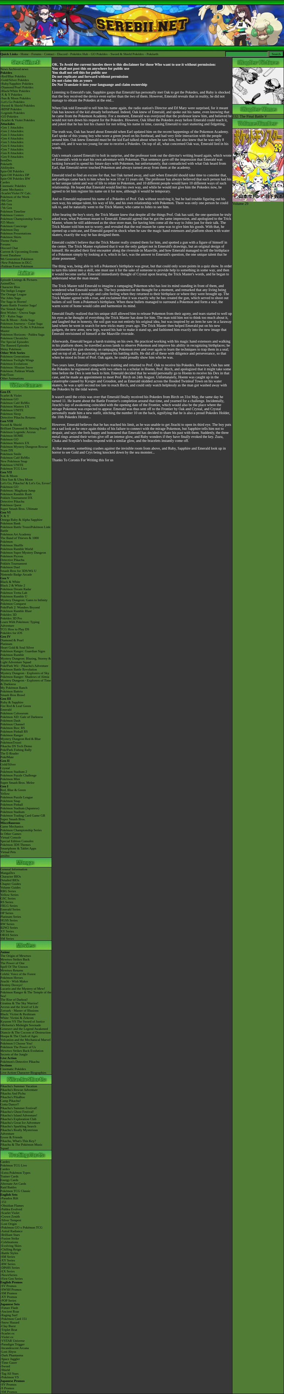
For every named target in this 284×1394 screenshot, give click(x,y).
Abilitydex (7, 167)
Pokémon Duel (10, 567)
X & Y (4, 516)
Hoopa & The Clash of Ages (19, 1036)
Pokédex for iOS (11, 633)
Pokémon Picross (11, 556)
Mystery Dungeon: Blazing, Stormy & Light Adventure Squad (25, 660)
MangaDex (7, 873)
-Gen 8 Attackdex (11, 153)
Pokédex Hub (79, 54)
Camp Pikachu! (10, 1101)
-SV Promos (8, 1286)
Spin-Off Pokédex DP (14, 175)
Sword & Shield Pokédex (127, 54)
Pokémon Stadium (12, 812)
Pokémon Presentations (15, 233)
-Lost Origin (8, 1224)
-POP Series (8, 1300)
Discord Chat (9, 248)
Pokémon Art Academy (15, 534)
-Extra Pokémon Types (15, 1173)
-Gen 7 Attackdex (11, 149)
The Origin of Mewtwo (15, 956)
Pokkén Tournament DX (16, 498)
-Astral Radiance (11, 1231)
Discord (62, 54)
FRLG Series (9, 906)
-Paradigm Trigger (12, 1344)
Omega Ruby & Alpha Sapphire (21, 520)
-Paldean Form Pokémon (16, 266)
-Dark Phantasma (11, 1355)
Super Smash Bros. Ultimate (19, 509)
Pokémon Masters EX (14, 406)
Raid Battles (8, 1187)
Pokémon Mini (10, 779)
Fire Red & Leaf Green (15, 706)
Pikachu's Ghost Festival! (17, 1112)
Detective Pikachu (12, 501)
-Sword (5, 1366)
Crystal (5, 768)
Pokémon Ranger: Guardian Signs (22, 651)
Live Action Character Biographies (23, 1072)
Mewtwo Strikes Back (15, 959)
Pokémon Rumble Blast (16, 611)
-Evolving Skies (11, 1246)
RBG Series (8, 891)
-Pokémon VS (9, 1377)
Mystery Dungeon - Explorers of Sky (24, 673)
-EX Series (7, 1271)
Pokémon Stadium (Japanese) (19, 808)
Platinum (6, 644)
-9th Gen (6, 200)
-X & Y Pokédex (11, 94)
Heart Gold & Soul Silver (17, 647)
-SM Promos (8, 1293)
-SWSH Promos (11, 1289)
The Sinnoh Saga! (12, 309)
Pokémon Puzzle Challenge (18, 775)
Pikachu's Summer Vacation (18, 1086)
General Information (13, 869)
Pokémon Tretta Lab (13, 593)
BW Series (7, 924)
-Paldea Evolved (11, 1209)
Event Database (10, 255)
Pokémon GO (9, 399)
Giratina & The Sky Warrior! (19, 1003)
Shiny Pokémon (10, 349)
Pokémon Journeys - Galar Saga (21, 323)
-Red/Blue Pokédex (13, 76)
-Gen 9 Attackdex (11, 157)
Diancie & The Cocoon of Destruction (25, 1032)
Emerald (6, 709)
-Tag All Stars (9, 1373)
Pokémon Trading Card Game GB (22, 815)
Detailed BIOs (9, 880)
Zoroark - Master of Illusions (19, 1010)
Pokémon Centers (12, 215)
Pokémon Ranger (11, 735)
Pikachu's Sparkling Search (18, 1126)
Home (24, 54)
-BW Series (8, 1264)
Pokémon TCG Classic (15, 1191)
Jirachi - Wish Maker (14, 981)
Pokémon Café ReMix (15, 403)
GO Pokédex (99, 54)
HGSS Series (9, 920)
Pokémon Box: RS (12, 728)
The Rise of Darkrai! (14, 999)
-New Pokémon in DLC (16, 262)
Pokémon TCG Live (13, 468)
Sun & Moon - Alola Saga (17, 320)
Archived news (18, 69)
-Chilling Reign (10, 1249)
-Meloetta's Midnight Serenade (20, 1025)
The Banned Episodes (14, 345)
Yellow (5, 793)
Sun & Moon (9, 476)
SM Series (7, 938)
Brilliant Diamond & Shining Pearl (23, 428)
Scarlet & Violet (11, 395)
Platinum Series (10, 916)
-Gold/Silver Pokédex (14, 80)
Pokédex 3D (8, 614)
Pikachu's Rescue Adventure (19, 1090)
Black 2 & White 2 (12, 585)
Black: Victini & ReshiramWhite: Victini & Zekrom (17, 1016)
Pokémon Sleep (10, 414)
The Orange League (13, 294)
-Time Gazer (8, 1362)
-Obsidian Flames (12, 1205)
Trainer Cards (9, 1176)
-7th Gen (6, 208)
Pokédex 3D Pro (11, 618)
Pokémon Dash (10, 720)
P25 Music (7, 222)
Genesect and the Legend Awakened (24, 1029)
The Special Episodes (14, 342)
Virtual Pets (8, 852)
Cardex (5, 182)
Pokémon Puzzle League (16, 797)
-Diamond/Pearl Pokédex (17, 87)
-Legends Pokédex (12, 113)
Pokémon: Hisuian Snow (16, 367)
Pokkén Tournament (13, 563)
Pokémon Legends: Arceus (17, 432)
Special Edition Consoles (17, 841)
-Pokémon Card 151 (13, 1319)
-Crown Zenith (10, 1216)
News (4, 69)
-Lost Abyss (8, 1351)
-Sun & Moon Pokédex (15, 98)
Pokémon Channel (12, 724)
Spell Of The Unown (14, 967)
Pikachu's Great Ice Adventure (20, 1122)
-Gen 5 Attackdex (11, 142)
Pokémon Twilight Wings (17, 360)
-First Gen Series (11, 1278)
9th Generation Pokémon (16, 259)
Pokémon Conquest (13, 604)
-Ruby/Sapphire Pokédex (16, 83)
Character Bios (10, 287)
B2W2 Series (9, 927)
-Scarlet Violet (9, 1213)
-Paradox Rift (9, 1198)
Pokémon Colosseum (14, 713)
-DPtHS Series (10, 1267)
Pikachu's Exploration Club (18, 1119)
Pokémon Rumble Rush (16, 494)
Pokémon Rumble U (13, 596)
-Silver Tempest (10, 1220)
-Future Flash (9, 1308)
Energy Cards (9, 1180)
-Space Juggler (10, 1359)
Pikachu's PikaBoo (12, 1097)
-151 (3, 1202)
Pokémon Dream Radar (15, 589)
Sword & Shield (11, 425)
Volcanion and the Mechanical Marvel (25, 1040)
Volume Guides (10, 887)
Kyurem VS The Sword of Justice (22, 1021)
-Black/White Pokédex (15, 91)
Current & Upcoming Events (19, 251)
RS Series (6, 902)
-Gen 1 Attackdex (11, 127)
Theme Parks (9, 240)
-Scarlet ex (7, 1333)
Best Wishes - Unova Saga (17, 312)
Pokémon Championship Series (21, 219)
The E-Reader (9, 753)
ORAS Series (9, 935)
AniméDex (7, 283)
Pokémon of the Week (14, 197)
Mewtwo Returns (11, 970)
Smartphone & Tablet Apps (18, 848)
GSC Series (8, 898)
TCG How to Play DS (14, 629)
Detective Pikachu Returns (17, 417)
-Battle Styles (9, 1253)
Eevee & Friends (11, 1137)
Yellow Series (9, 895)
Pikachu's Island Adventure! (18, 1115)
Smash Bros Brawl (12, 695)
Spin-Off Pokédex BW (15, 178)
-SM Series (7, 1257)
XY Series (7, 931)
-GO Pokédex (9, 116)
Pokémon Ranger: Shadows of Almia (24, 677)
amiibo (5, 856)
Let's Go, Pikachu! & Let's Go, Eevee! (25, 483)
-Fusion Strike (9, 1238)
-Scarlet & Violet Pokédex (17, 120)
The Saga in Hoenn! (13, 301)
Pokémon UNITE (11, 410)
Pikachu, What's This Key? (18, 1141)
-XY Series (7, 1260)
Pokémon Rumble (12, 655)
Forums (36, 54)
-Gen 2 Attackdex (11, 131)
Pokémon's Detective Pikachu (19, 1061)
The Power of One (12, 963)
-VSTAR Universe (12, 1341)
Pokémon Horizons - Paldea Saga (22, 334)
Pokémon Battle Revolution (18, 669)
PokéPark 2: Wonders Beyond (20, 607)
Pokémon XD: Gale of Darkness (21, 717)
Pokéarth (152, 54)
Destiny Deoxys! (11, 985)
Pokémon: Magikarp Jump (17, 490)
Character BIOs (10, 876)
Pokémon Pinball (11, 804)
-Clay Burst (8, 1326)
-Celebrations (9, 1242)
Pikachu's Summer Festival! (18, 1108)
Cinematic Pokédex (13, 186)
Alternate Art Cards (13, 1183)
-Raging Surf (9, 1315)
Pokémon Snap (10, 801)
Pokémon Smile (10, 454)
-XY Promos (8, 1297)
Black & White (10, 582)
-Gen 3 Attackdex (11, 135)
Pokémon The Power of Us (18, 1047)
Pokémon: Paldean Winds (17, 371)
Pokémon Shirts (10, 237)
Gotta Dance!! (9, 1104)
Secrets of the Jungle (14, 1054)
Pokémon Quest (10, 505)
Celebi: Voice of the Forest (17, 974)
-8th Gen (6, 204)
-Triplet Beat (8, 1330)
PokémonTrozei (10, 742)
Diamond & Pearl (12, 640)
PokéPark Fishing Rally (16, 750)
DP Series (6, 913)
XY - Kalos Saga (11, 316)
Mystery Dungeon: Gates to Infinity (24, 600)
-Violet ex (7, 1337)
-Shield (5, 1370)
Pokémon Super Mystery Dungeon (23, 552)
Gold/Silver (8, 764)
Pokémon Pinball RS (14, 731)
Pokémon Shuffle (11, 545)
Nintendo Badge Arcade (16, 574)
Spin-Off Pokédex (12, 171)
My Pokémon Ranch (13, 688)
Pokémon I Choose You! (16, 1043)
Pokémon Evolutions (14, 364)
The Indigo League (12, 291)
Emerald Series (10, 909)
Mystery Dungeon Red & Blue (20, 739)
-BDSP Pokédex (11, 109)
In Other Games (10, 834)
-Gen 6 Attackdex (11, 146)
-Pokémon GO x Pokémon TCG (21, 1227)
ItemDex (6, 160)
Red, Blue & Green (13, 790)
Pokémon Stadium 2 (13, 772)
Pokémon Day (9, 230)
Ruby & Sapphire (11, 702)
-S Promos (7, 1388)
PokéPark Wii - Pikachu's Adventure (24, 666)
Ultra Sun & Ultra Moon (16, 479)
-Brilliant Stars (10, 1235)
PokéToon (7, 375)
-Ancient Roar (9, 1311)
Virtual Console (10, 837)
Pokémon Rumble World (16, 549)
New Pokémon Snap (13, 461)
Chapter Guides (10, 884)
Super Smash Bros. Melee (17, 782)
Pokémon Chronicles (14, 338)
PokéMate (7, 757)
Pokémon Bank (10, 523)
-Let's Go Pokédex (12, 102)
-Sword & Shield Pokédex (17, 105)
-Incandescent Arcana (14, 1348)
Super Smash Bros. (13, 819)
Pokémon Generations (15, 356)
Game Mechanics (11, 189)
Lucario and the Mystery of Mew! (22, 988)
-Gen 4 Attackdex (11, 138)
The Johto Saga (10, 298)
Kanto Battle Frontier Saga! (18, 305)
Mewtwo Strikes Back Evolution (21, 1051)
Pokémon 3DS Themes (15, 845)
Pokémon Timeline (12, 211)
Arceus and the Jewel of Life (19, 1007)
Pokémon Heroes (11, 977)
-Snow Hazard (9, 1322)
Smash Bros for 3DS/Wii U (18, 571)
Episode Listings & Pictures (18, 280)
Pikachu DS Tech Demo (16, 746)
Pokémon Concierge (13, 226)
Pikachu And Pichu (13, 1093)
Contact (49, 54)
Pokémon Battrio (11, 691)
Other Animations (12, 378)
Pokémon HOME (11, 436)
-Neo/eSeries (8, 1275)
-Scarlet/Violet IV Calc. (15, 193)
